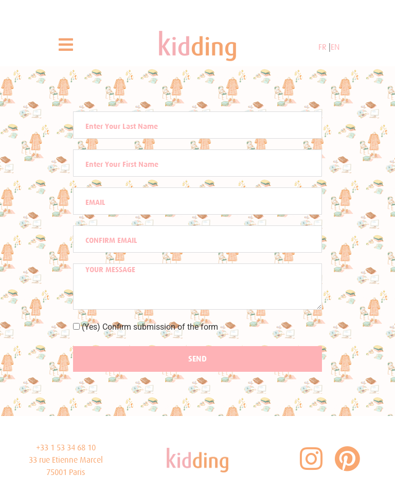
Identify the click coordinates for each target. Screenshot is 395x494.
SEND (197, 359)
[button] (66, 45)
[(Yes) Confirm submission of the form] (76, 326)
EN (335, 47)
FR (323, 47)
